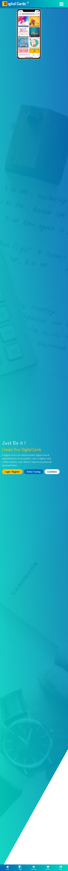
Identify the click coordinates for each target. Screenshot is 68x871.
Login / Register (12, 471)
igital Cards (15, 3)
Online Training (33, 471)
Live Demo (52, 471)
